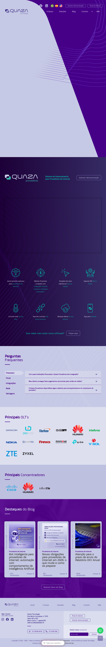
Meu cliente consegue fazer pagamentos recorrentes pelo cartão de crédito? (55, 381)
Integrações (11, 383)
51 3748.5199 (51, 631)
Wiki (98, 11)
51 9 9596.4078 (35, 631)
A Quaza (50, 11)
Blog (74, 11)
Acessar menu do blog (53, 587)
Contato (85, 11)
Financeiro (10, 373)
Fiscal (8, 378)
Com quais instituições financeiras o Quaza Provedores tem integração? (53, 374)
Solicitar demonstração (76, 6)
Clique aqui (73, 333)
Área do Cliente (95, 6)
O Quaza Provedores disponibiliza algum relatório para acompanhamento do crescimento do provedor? (61, 389)
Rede (8, 388)
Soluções (62, 11)
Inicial (32, 605)
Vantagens (10, 393)
